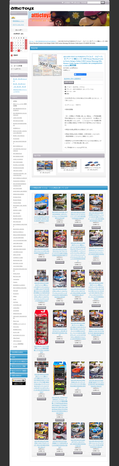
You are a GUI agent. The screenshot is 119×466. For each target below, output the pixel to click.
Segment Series (17, 197)
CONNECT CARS (18, 257)
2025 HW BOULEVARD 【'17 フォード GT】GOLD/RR (41, 251)
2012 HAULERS (17, 188)
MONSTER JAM (17, 260)
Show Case (16, 321)
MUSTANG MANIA (18, 229)
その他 (15, 346)
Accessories (16, 138)
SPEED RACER (17, 313)
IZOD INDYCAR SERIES (20, 191)
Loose (14, 299)
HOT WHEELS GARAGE (20, 178)
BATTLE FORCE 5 (18, 232)
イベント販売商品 (18, 343)
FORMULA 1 (16, 128)
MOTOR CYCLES (18, 263)
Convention (16, 279)
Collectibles (16, 307)
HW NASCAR (17, 221)
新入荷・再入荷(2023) (19, 84)
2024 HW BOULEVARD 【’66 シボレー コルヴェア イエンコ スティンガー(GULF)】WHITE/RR (60, 293)
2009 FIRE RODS (18, 243)
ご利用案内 (67, 2)
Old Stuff (15, 290)
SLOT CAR (16, 332)
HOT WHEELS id (18, 146)
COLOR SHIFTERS (18, 237)
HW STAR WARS (18, 162)
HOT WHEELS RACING (19, 287)
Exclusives (16, 293)
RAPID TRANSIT (18, 218)
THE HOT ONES (17, 170)
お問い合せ (76, 2)
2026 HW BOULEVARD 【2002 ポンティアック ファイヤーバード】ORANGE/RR (78, 384)
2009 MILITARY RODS (19, 249)
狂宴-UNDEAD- (16, 375)
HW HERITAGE (17, 153)
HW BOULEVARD (18, 120)
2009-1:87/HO (17, 254)
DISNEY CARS (17, 210)
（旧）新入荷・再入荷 (19, 86)
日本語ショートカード (19, 323)
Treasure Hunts (17, 202)
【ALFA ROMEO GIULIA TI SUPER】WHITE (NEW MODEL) (41, 219)
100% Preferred (17, 340)
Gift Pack (15, 302)
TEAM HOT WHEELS (19, 181)
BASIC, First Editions (19, 135)
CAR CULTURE (17, 117)
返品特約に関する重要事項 (72, 79)
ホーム (31, 41)
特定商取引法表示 (17, 352)
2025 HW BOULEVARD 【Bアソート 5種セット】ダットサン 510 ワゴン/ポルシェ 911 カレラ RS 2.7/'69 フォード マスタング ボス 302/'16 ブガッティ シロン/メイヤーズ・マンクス (96, 290)
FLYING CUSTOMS (18, 164)
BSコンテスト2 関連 (18, 366)
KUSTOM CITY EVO (19, 335)
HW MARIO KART (18, 156)
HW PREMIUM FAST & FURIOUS (46, 41)
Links (13, 357)
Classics (15, 282)
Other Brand (16, 338)
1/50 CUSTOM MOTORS (20, 240)
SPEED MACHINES (18, 194)
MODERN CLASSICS (19, 285)
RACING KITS (17, 216)
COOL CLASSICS (18, 159)
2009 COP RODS (17, 246)
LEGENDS (16, 310)
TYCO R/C (16, 326)
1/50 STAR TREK (18, 266)
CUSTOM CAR (17, 305)
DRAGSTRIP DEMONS (19, 234)
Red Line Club (17, 276)
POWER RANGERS (18, 167)
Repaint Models (17, 200)
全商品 (15, 101)
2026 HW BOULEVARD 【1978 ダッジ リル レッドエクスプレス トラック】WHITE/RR (96, 252)
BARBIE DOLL (17, 329)
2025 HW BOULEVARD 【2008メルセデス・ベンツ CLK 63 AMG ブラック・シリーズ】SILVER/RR (96, 216)
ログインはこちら (18, 24)
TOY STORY (16, 213)
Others (15, 296)
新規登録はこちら (18, 21)
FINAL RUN (16, 273)
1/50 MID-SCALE (18, 252)
